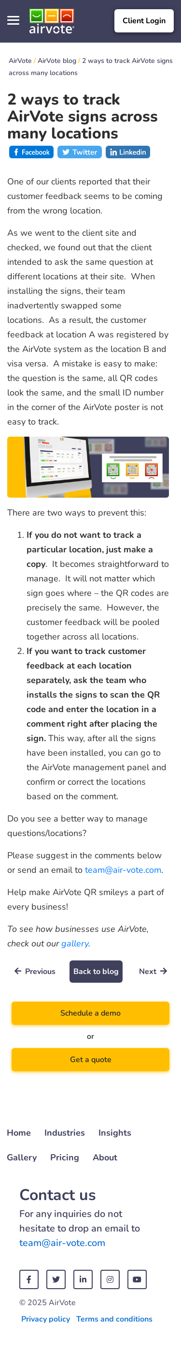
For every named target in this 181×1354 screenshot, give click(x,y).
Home (19, 1133)
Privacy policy (45, 1319)
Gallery (22, 1157)
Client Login (144, 20)
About (105, 1157)
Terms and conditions (114, 1319)
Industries (64, 1133)
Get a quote (90, 1059)
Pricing (64, 1157)
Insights (114, 1133)
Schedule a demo (90, 1013)
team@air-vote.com (123, 870)
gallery (74, 943)
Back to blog (96, 971)
